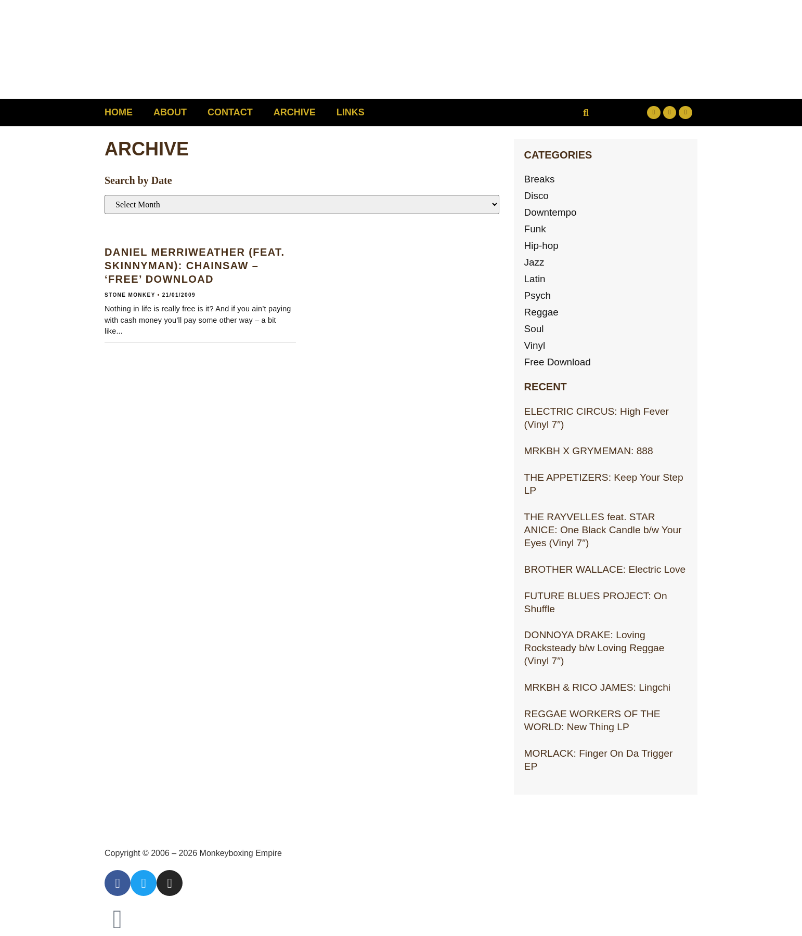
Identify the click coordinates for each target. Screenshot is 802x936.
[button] (586, 112)
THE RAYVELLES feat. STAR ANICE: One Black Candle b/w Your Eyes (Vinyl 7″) (603, 529)
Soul (534, 328)
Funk (535, 228)
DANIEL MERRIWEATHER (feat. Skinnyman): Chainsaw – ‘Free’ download (194, 265)
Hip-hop (541, 245)
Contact (230, 112)
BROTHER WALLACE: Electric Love (605, 569)
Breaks (539, 179)
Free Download (558, 362)
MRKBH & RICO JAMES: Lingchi (597, 687)
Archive (295, 112)
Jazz (534, 262)
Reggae (541, 312)
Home (119, 112)
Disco (536, 195)
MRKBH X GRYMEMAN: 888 (588, 450)
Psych (537, 295)
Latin (535, 278)
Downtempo (550, 212)
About (170, 112)
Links (351, 112)
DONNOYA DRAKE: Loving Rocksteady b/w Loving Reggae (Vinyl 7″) (594, 647)
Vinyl (535, 345)
